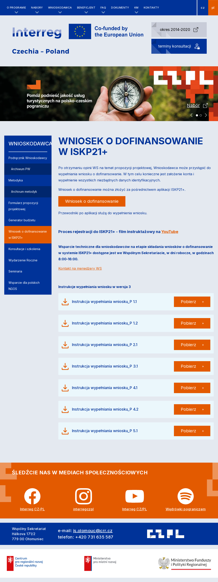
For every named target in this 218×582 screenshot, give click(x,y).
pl (213, 8)
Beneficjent (86, 7)
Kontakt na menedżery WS (80, 268)
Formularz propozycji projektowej (23, 206)
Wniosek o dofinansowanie (92, 201)
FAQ (103, 7)
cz (203, 8)
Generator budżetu (22, 220)
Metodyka (16, 180)
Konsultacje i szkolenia (24, 249)
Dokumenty (120, 7)
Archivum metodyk (24, 191)
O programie (16, 7)
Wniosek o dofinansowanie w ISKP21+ (28, 234)
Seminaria (15, 271)
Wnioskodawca (60, 7)
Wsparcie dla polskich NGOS (24, 286)
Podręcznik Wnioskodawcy (28, 158)
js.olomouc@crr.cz (93, 530)
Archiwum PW (20, 169)
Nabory (37, 7)
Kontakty (151, 7)
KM (136, 7)
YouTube (169, 231)
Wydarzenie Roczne (23, 260)
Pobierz (188, 301)
